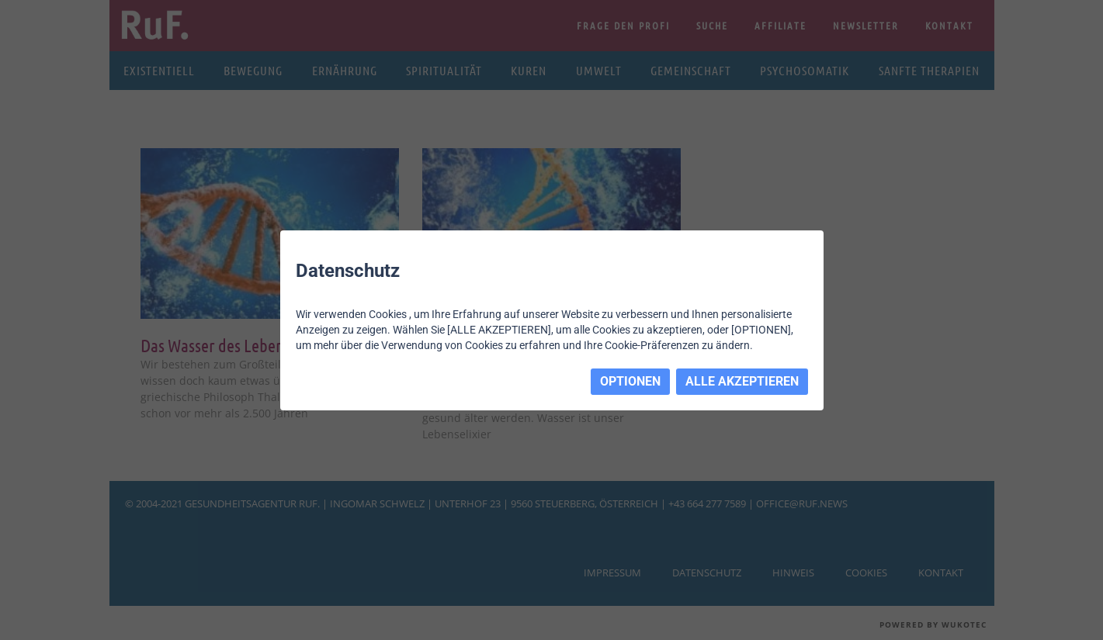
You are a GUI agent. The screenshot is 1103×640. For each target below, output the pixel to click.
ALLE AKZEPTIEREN (742, 381)
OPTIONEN (630, 381)
